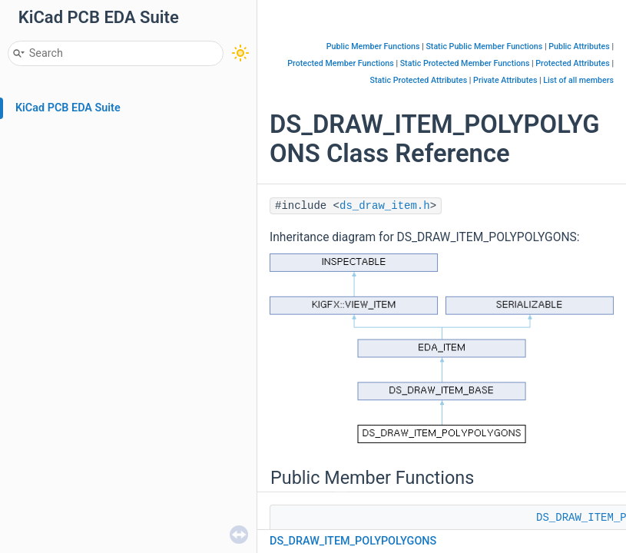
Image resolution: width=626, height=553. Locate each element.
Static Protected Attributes (419, 80)
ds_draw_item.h (384, 206)
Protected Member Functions (340, 63)
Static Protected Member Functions (465, 63)
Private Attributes (505, 80)
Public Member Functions (373, 46)
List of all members (578, 80)
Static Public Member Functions (484, 46)
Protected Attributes (572, 63)
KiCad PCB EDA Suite (68, 107)
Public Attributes (579, 46)
